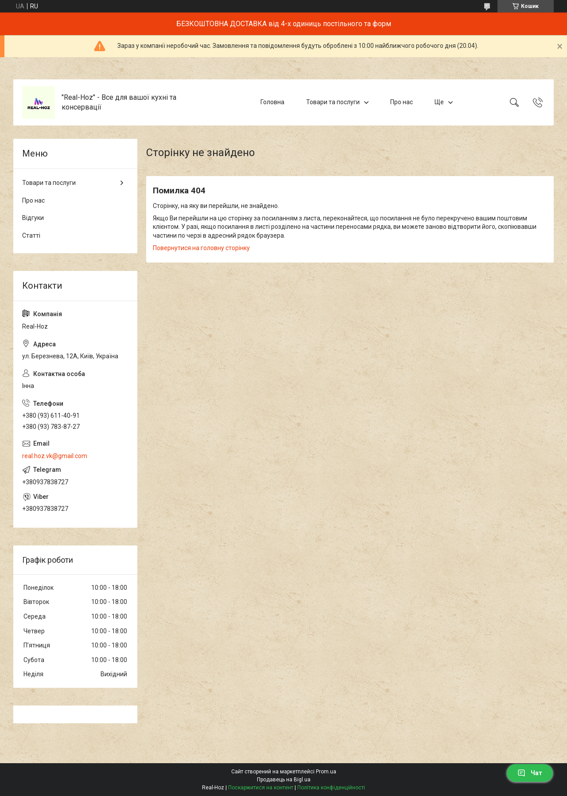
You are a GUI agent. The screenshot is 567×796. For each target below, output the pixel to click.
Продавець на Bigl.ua (284, 779)
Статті (31, 235)
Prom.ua (326, 772)
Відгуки (33, 217)
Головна (272, 102)
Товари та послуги (333, 102)
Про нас (401, 102)
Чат (529, 773)
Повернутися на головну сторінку (201, 247)
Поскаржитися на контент (260, 787)
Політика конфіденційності (331, 787)
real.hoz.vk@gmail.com (54, 455)
